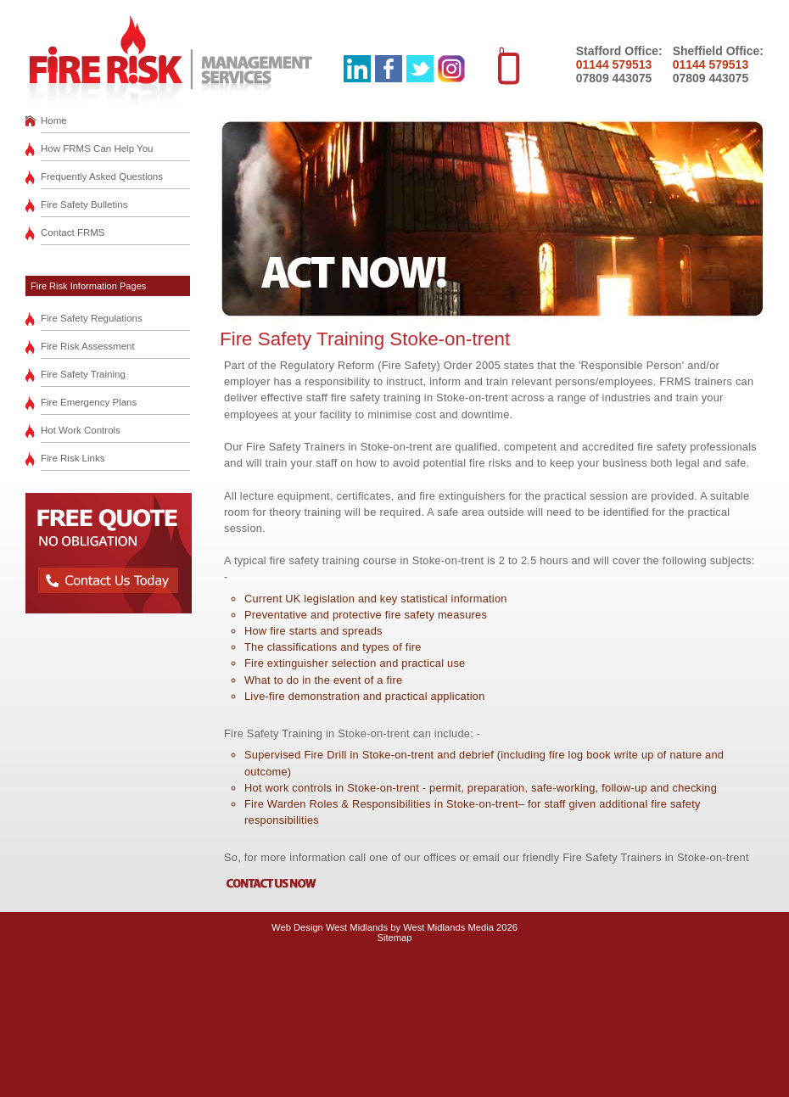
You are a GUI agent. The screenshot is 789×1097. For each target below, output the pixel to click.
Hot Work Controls (80, 430)
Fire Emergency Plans (89, 402)
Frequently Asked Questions (102, 176)
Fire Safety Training (83, 374)
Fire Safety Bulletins (84, 204)
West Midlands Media (448, 927)
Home (54, 120)
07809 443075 (614, 78)
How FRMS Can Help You (97, 148)
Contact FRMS (73, 232)
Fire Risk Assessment (88, 346)
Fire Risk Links (73, 458)
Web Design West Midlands (329, 927)
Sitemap (394, 937)
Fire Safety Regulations (92, 318)
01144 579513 (614, 64)
